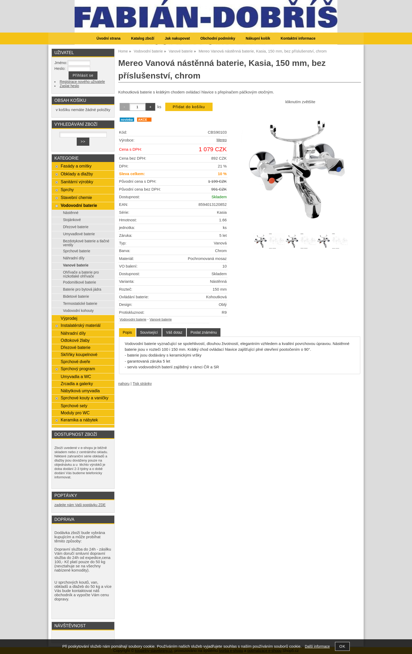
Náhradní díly (74, 258)
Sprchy (67, 189)
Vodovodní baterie (133, 319)
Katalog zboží (142, 38)
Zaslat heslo (69, 86)
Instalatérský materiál (80, 325)
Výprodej (69, 318)
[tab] (127, 332)
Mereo (222, 140)
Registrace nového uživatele (82, 82)
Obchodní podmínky (217, 38)
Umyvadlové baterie (79, 234)
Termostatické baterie (80, 304)
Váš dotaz (174, 332)
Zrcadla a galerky (77, 383)
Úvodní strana (108, 38)
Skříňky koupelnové (79, 354)
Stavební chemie (76, 197)
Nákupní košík (258, 38)
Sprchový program (78, 368)
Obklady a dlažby (77, 173)
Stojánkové (72, 220)
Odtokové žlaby (75, 340)
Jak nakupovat (177, 38)
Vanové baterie (161, 319)
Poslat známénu (203, 332)
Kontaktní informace (298, 38)
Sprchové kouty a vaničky (85, 397)
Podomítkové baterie (79, 282)
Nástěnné (71, 213)
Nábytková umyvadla (80, 390)
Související (149, 332)
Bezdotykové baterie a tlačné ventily (86, 243)
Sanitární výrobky (77, 181)
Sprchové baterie (76, 251)
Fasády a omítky (76, 166)
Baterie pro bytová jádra (82, 289)
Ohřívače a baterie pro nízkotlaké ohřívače (81, 274)
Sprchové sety (74, 405)
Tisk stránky (142, 384)
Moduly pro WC (75, 412)
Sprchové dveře (75, 361)
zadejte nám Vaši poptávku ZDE (80, 505)
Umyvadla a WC (76, 376)
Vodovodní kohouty (78, 311)
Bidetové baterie (76, 297)
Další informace (317, 646)
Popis (127, 332)
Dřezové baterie (76, 227)
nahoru (124, 384)
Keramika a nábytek (79, 419)
